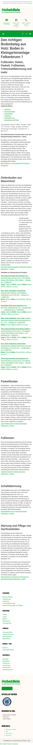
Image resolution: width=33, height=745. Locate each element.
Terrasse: (6, 628)
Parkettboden (8, 114)
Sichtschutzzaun (8, 669)
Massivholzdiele (8, 597)
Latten (5, 617)
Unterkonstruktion (8, 634)
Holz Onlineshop (28, 3)
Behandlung (6, 638)
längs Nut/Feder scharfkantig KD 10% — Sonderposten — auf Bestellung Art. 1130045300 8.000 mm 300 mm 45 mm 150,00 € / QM (16, 310)
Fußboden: (6, 593)
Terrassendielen (7, 632)
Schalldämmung (9, 118)
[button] (3, 33)
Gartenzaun (6, 663)
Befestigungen (7, 636)
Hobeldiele (11, 9)
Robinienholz (7, 667)
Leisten (5, 615)
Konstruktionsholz (8, 650)
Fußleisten (7, 116)
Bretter (5, 619)
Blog (7, 731)
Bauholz (5, 648)
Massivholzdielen (9, 111)
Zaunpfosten (6, 665)
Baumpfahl (6, 661)
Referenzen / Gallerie (11, 729)
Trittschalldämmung (9, 603)
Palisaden (6, 659)
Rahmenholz (6, 621)
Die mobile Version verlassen (9, 744)
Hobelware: (6, 611)
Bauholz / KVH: (7, 644)
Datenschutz (9, 733)
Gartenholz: (6, 655)
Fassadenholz (7, 623)
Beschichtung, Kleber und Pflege (13, 605)
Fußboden (7, 109)
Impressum (8, 735)
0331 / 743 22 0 (26, 23)
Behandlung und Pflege (11, 120)
